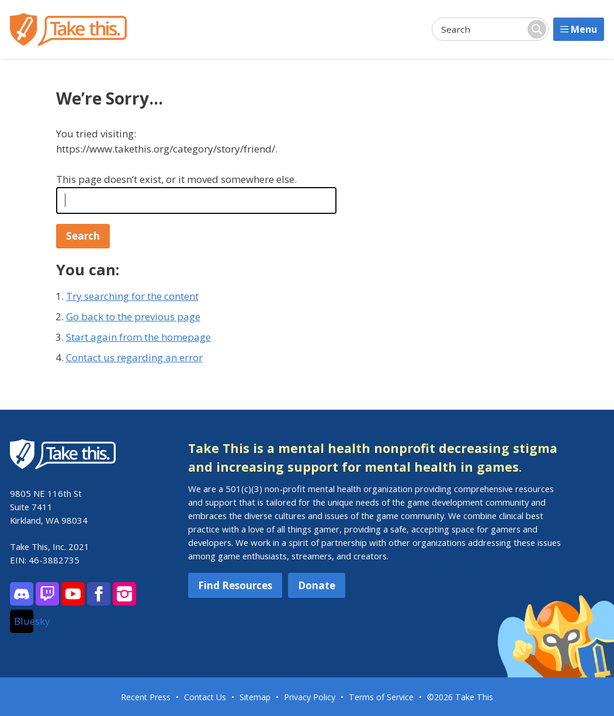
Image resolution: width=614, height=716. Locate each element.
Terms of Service (381, 697)
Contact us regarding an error (134, 357)
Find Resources (235, 585)
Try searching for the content (132, 296)
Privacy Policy (309, 697)
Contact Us (205, 697)
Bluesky (23, 621)
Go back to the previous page (133, 316)
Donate (316, 585)
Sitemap (255, 697)
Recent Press (146, 697)
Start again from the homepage (138, 337)
